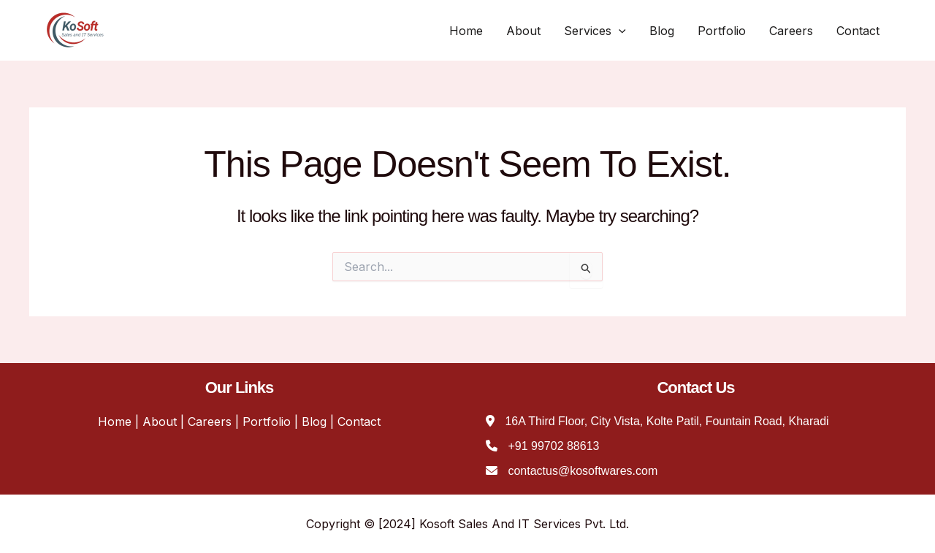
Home (466, 30)
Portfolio (722, 30)
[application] (618, 30)
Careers (791, 30)
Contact (857, 30)
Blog (661, 30)
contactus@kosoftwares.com (582, 471)
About (523, 30)
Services (595, 30)
